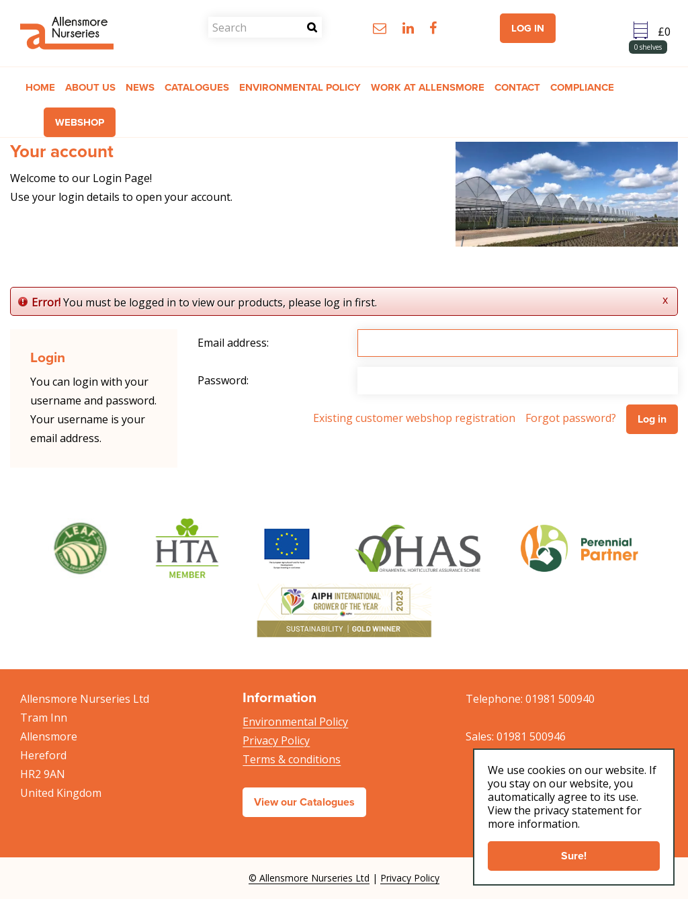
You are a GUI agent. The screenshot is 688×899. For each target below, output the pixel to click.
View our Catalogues (304, 802)
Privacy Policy (276, 740)
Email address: (233, 342)
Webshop (79, 122)
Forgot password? (570, 418)
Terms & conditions (292, 759)
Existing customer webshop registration (414, 418)
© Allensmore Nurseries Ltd (309, 877)
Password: (223, 380)
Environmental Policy (295, 721)
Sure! (574, 855)
